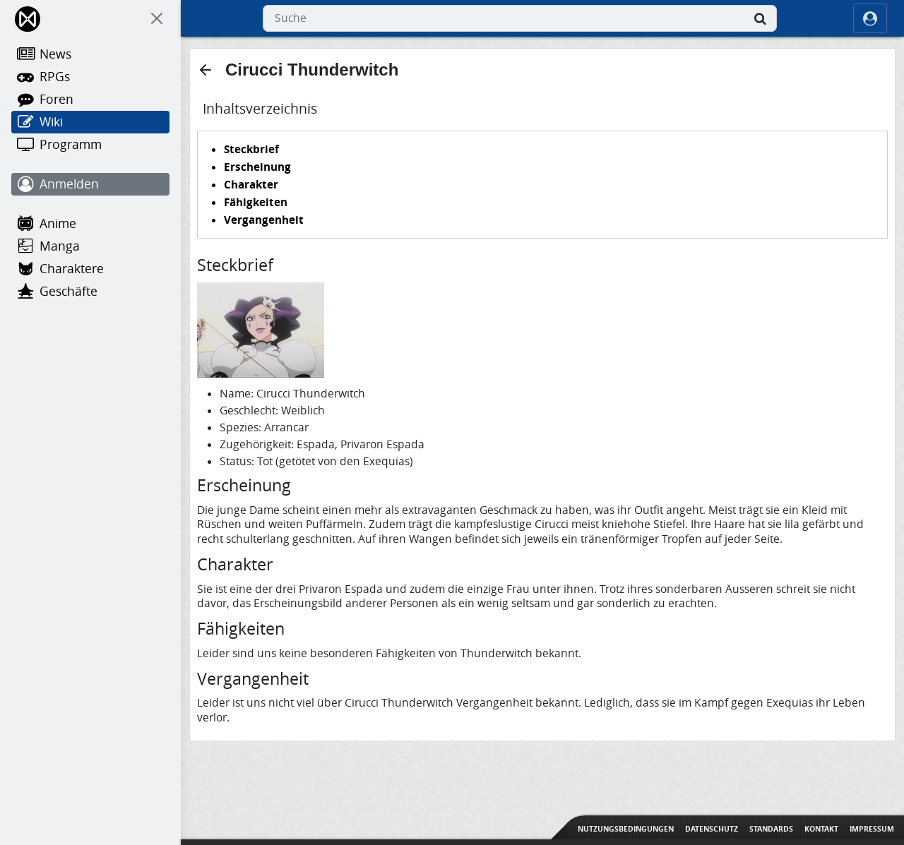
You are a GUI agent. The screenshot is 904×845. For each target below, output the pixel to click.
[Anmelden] (90, 184)
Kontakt (821, 829)
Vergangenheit (264, 219)
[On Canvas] (157, 18)
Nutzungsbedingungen (626, 829)
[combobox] (520, 18)
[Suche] (760, 18)
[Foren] (90, 99)
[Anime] (90, 223)
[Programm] (90, 144)
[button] (205, 69)
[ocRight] (870, 18)
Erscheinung (257, 166)
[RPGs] (90, 77)
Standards (771, 829)
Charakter (251, 184)
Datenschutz (711, 829)
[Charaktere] (90, 269)
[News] (90, 54)
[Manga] (90, 246)
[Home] (28, 19)
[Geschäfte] (90, 291)
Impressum (872, 829)
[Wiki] (90, 122)
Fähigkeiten (255, 202)
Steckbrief (251, 149)
